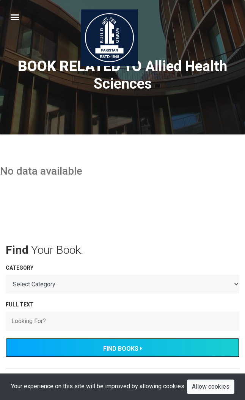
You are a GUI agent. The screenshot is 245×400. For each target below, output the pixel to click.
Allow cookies (210, 386)
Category (19, 268)
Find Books (122, 348)
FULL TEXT (20, 305)
